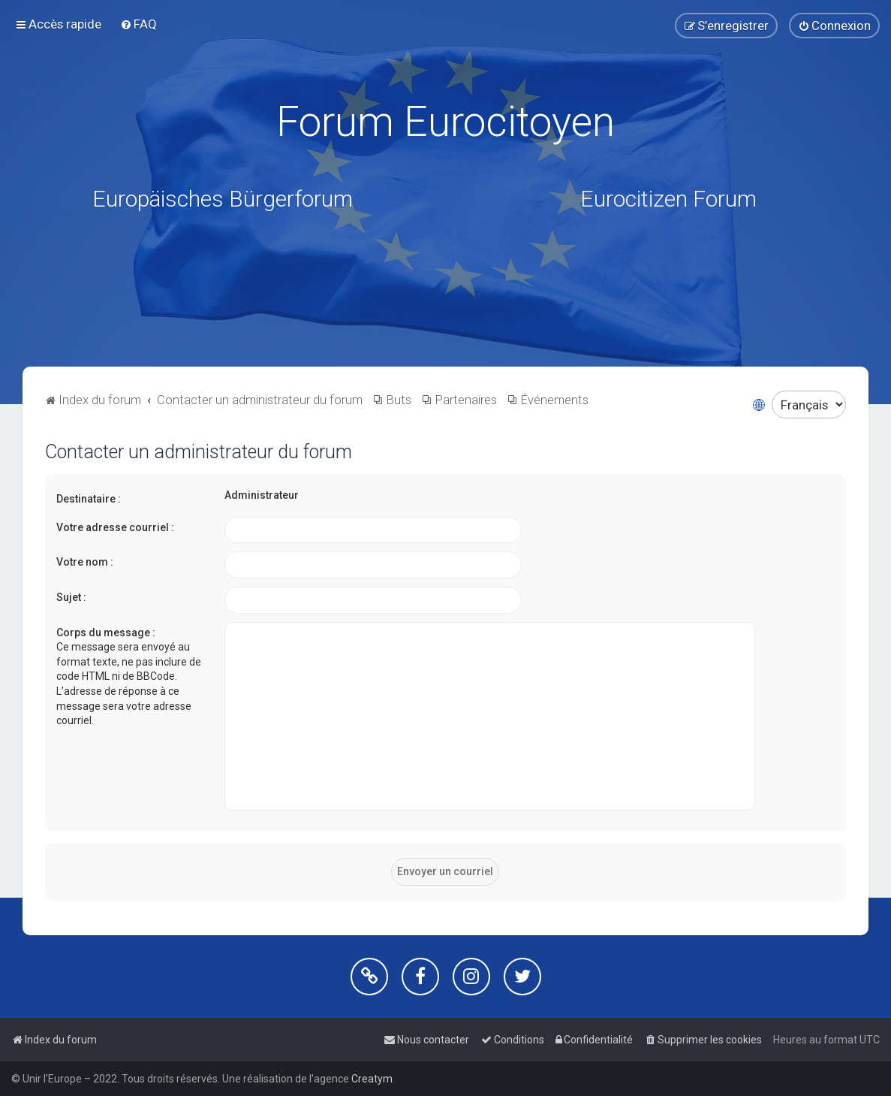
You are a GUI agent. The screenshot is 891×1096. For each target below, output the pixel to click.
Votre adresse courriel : (115, 527)
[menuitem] (138, 24)
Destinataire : (88, 499)
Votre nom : (84, 562)
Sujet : (71, 597)
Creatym (372, 1079)
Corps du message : (105, 632)
